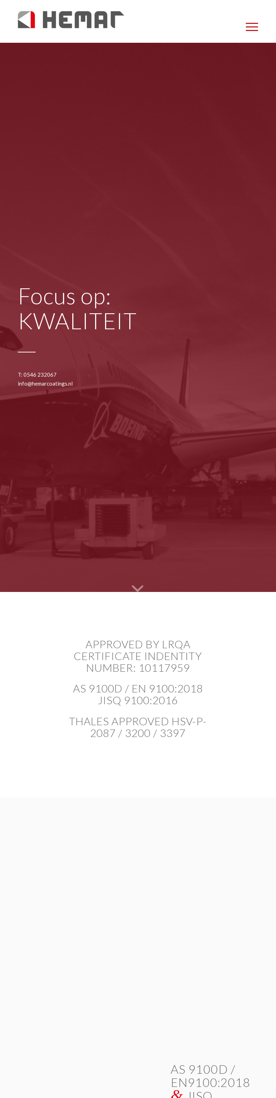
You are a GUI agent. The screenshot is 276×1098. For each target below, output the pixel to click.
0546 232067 (40, 374)
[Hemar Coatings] (71, 27)
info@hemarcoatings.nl (45, 383)
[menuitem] (248, 27)
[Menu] (248, 27)
